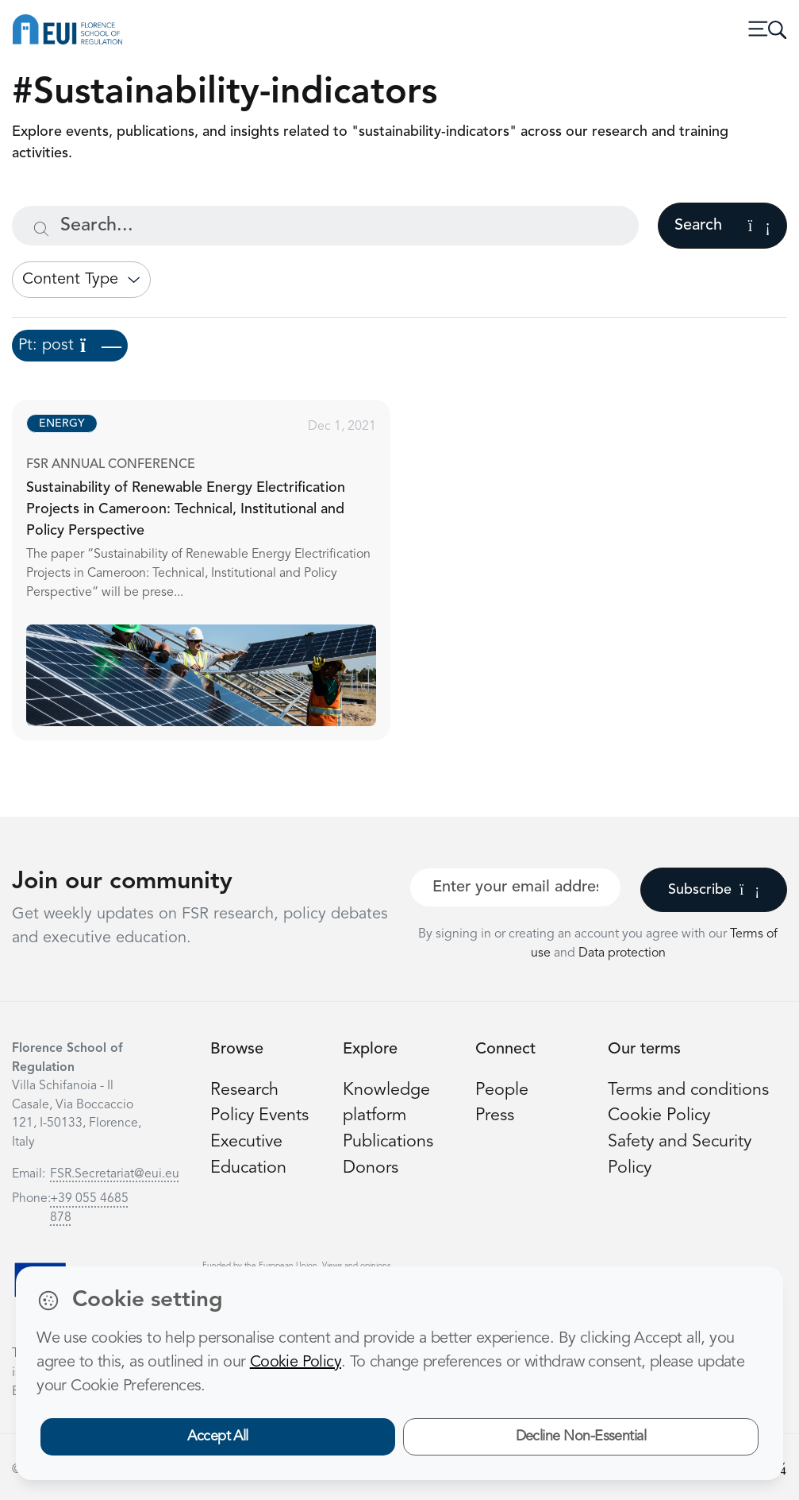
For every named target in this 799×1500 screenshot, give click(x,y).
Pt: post (69, 346)
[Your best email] (515, 887)
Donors (370, 1168)
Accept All (217, 1436)
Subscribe (713, 890)
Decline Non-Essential (581, 1436)
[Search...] (325, 225)
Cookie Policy (659, 1116)
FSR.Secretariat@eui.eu (114, 1174)
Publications (388, 1142)
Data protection (622, 953)
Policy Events (259, 1116)
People (501, 1090)
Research (244, 1090)
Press (494, 1116)
